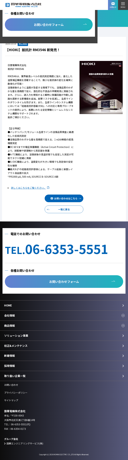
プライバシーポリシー (16, 392)
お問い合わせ (11, 384)
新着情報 (9, 356)
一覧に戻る (64, 209)
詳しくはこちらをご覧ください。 (28, 187)
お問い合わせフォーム (49, 24)
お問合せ (113, 5)
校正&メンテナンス (16, 346)
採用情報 (9, 366)
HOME (8, 305)
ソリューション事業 (16, 335)
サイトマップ (11, 400)
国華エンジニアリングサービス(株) (24, 443)
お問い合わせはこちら (66, 198)
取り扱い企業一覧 (15, 376)
